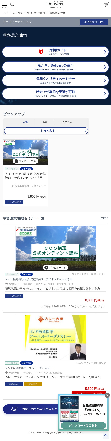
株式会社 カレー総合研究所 (91, 362)
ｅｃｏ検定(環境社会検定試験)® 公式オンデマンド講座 (38, 279)
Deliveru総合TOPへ (94, 21)
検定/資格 (39, 13)
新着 (45, 122)
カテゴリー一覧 (21, 13)
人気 (25, 122)
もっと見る (47, 130)
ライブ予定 (65, 122)
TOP (5, 13)
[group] (25, 173)
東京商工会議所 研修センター (29, 185)
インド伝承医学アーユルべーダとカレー (28, 367)
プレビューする (25, 161)
